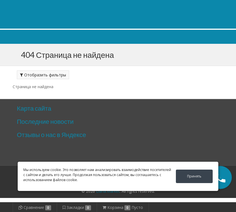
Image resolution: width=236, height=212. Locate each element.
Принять (194, 176)
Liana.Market (108, 191)
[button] (220, 177)
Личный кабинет (185, 5)
